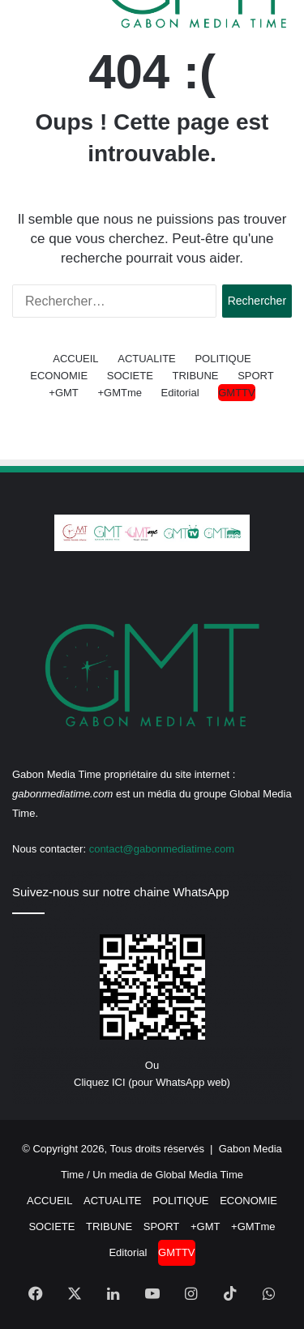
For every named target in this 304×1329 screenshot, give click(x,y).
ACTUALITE (147, 359)
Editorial (180, 393)
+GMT (63, 393)
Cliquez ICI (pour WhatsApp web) (152, 1082)
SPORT (256, 376)
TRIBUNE (195, 376)
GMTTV (236, 393)
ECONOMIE (59, 376)
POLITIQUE (222, 359)
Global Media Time (199, 1175)
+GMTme (119, 393)
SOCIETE (130, 376)
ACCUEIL (75, 359)
